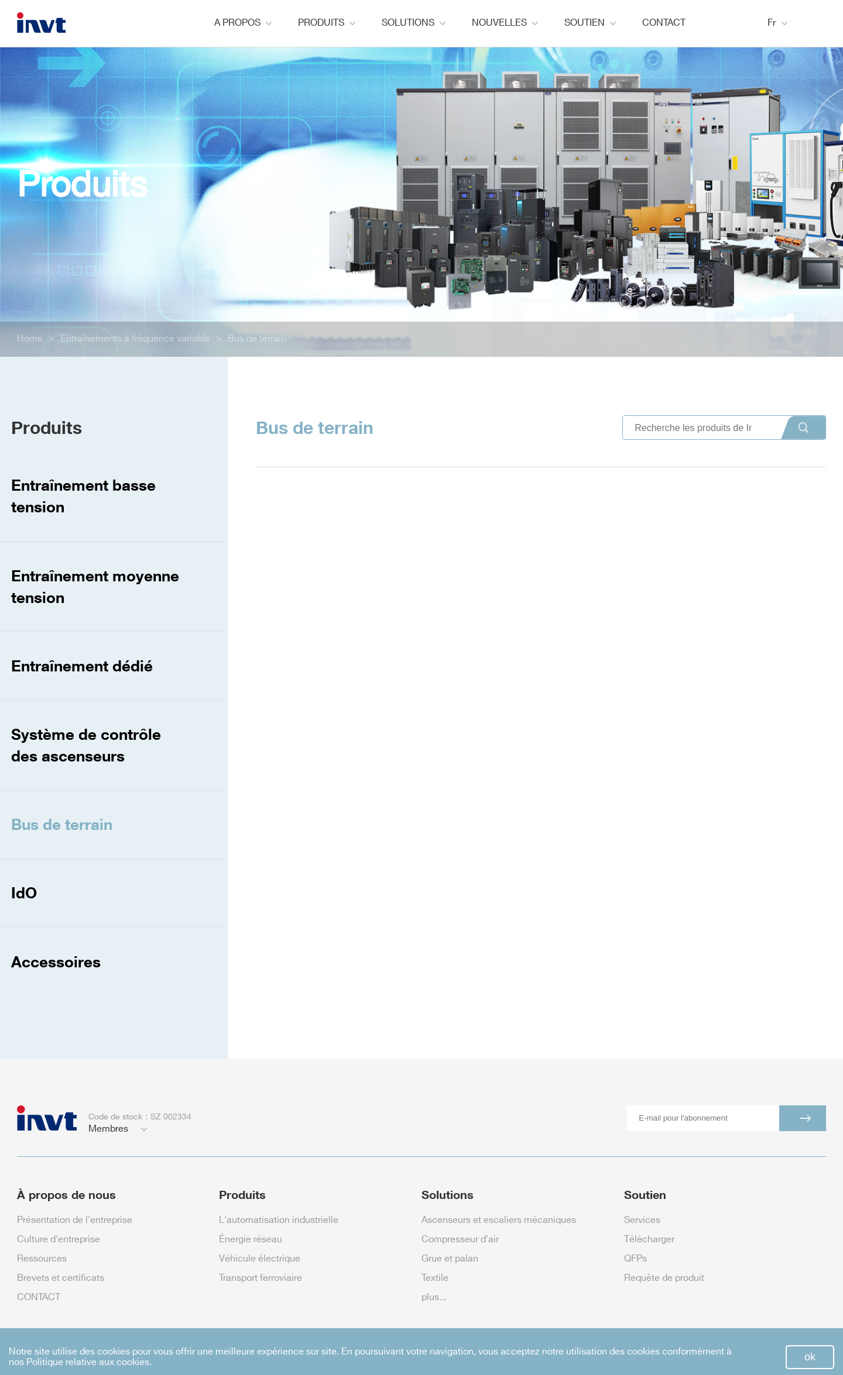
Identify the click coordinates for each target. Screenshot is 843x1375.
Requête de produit (664, 1278)
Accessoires (56, 961)
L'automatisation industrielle (278, 1220)
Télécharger (649, 1239)
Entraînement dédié (82, 665)
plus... (434, 1297)
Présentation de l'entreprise (74, 1220)
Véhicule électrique (259, 1259)
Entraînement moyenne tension (95, 586)
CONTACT (664, 23)
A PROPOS (243, 23)
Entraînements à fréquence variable (135, 339)
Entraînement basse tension (83, 495)
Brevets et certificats (60, 1278)
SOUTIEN (590, 23)
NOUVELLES (505, 23)
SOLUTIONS (414, 23)
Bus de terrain (257, 339)
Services (642, 1220)
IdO (24, 892)
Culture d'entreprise (58, 1239)
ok (809, 1357)
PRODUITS (326, 23)
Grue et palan (450, 1259)
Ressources (42, 1259)
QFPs (635, 1259)
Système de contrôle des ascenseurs (86, 745)
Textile (435, 1278)
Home (30, 339)
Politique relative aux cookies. (89, 1362)
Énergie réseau (250, 1239)
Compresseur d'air (460, 1239)
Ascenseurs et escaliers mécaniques (499, 1220)
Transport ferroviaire (260, 1278)
